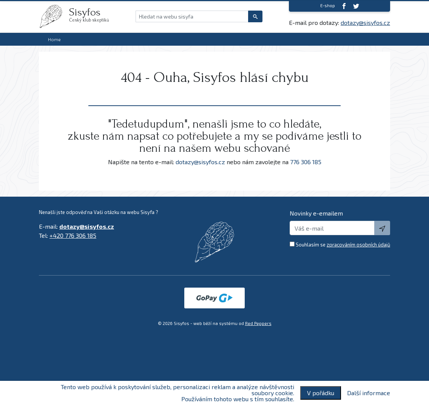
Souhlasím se (343, 245)
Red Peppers (258, 323)
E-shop (327, 5)
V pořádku (320, 392)
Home (54, 39)
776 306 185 (305, 161)
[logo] (54, 16)
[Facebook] (344, 6)
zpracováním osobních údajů (358, 245)
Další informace (368, 393)
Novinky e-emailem (316, 213)
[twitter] (356, 6)
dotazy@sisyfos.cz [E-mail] (365, 22)
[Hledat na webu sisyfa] (192, 16)
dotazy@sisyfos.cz (200, 161)
